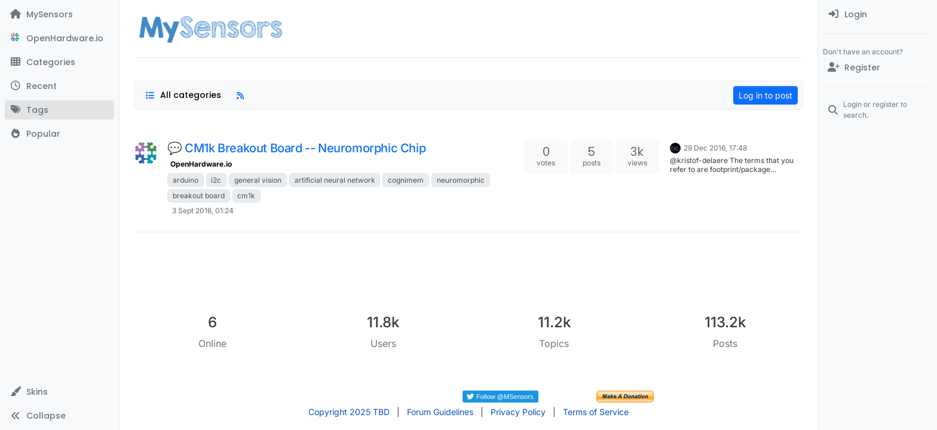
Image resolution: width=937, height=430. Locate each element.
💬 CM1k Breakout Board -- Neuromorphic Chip (296, 148)
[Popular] (59, 133)
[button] (59, 391)
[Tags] (59, 109)
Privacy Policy (518, 412)
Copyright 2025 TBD (349, 412)
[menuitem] (877, 14)
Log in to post (765, 95)
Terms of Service (596, 412)
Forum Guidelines (440, 412)
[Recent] (59, 86)
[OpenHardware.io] (59, 38)
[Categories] (59, 62)
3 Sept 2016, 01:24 (203, 210)
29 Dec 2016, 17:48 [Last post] (715, 147)
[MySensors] (59, 14)
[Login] (877, 14)
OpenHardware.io (201, 163)
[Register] (877, 67)
